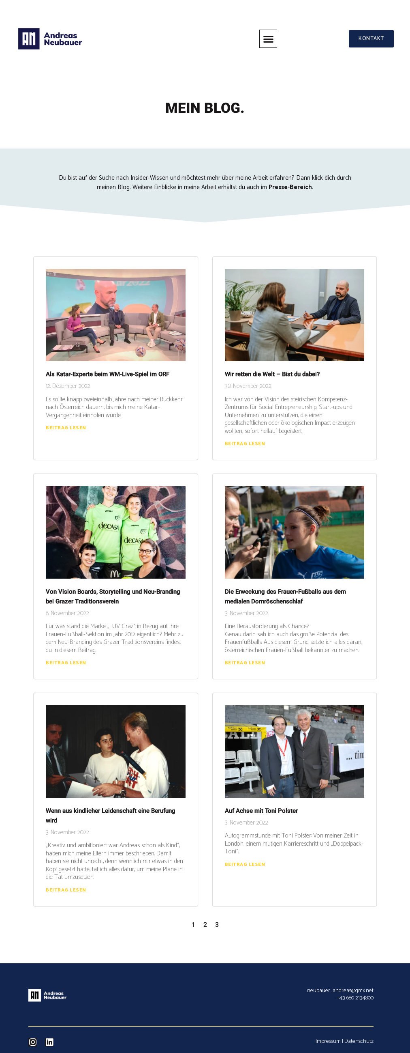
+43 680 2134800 (355, 998)
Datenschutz (359, 1041)
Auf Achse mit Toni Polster (261, 810)
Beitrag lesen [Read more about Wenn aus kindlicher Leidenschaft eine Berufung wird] (66, 890)
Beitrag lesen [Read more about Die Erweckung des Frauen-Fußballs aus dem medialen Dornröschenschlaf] (245, 663)
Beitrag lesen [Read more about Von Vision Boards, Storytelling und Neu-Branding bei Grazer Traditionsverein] (66, 663)
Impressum (328, 1041)
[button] (267, 38)
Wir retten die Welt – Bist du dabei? (272, 374)
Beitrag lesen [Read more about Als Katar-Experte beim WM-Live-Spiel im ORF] (66, 428)
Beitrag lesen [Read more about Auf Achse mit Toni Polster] (245, 864)
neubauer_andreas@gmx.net (340, 990)
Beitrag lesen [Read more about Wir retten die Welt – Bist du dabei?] (245, 444)
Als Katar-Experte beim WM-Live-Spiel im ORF (107, 374)
